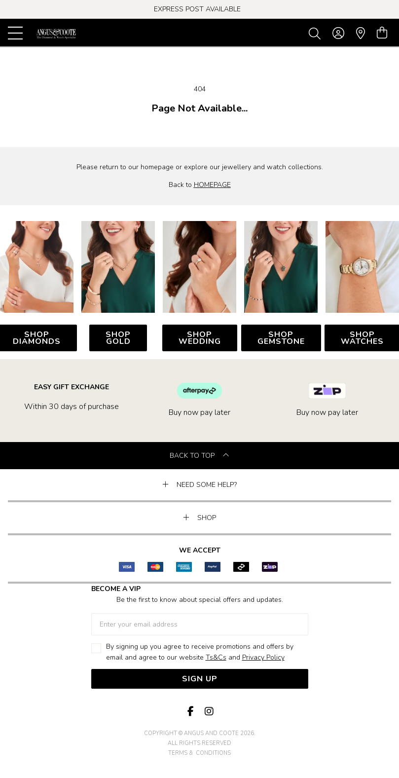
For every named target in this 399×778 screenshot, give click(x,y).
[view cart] (382, 33)
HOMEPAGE (212, 184)
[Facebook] (191, 712)
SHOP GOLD (118, 338)
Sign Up (200, 678)
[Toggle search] (316, 33)
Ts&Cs (216, 657)
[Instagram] (209, 712)
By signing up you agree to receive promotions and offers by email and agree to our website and (199, 652)
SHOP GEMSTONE (281, 338)
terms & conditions (199, 753)
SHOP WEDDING (200, 338)
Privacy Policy (263, 657)
